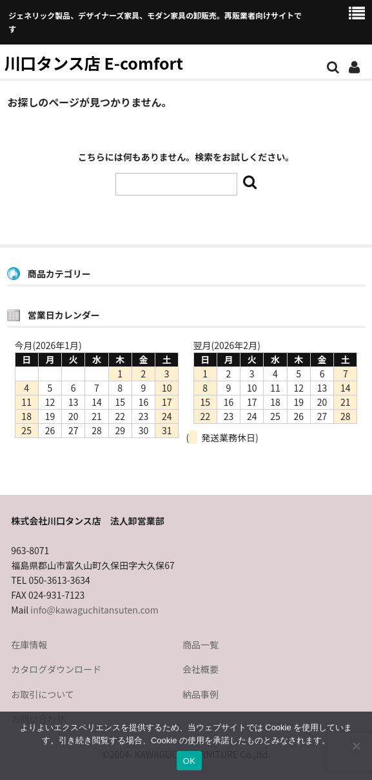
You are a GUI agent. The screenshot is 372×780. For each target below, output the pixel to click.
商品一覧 (200, 644)
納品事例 (200, 694)
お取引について (42, 694)
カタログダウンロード (56, 669)
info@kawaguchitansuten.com (94, 609)
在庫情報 (29, 644)
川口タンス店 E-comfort (93, 62)
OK (189, 761)
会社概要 (200, 669)
